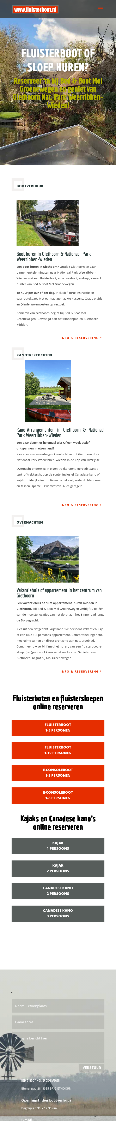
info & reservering (80, 338)
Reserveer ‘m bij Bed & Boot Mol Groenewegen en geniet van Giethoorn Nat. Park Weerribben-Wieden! (58, 94)
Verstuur (92, 1068)
